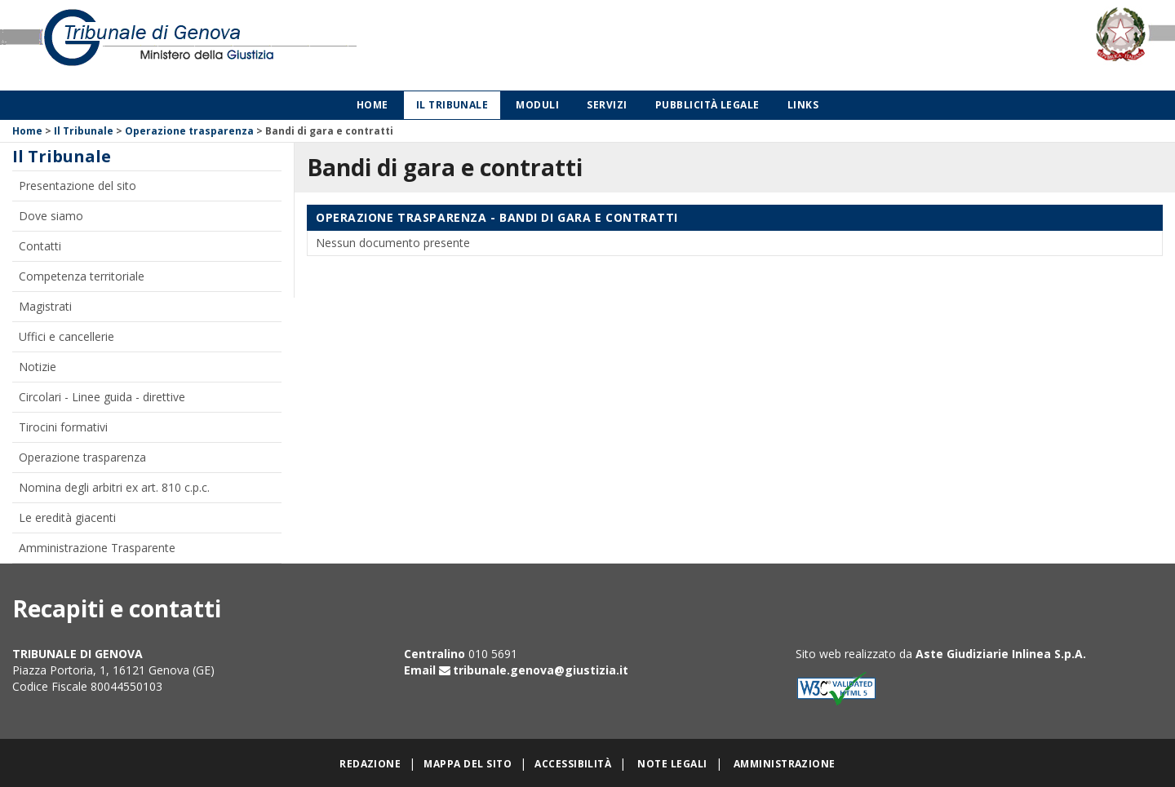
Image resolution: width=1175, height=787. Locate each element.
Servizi (607, 105)
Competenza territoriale (81, 276)
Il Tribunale (452, 105)
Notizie (37, 366)
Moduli (537, 105)
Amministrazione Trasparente (97, 547)
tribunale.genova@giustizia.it (540, 670)
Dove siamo (51, 215)
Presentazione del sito (77, 185)
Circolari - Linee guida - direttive (102, 397)
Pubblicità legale (707, 105)
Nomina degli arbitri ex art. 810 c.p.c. (114, 487)
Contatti (40, 246)
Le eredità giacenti (67, 517)
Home (372, 105)
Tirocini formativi (63, 427)
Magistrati (45, 306)
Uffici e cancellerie (66, 336)
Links (802, 105)
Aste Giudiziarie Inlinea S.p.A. (1001, 653)
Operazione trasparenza (189, 131)
